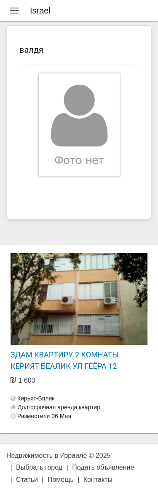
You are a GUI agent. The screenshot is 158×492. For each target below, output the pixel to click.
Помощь (61, 479)
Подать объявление (103, 467)
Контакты (97, 479)
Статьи (27, 479)
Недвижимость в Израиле (46, 455)
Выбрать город (39, 467)
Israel (40, 10)
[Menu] (14, 10)
